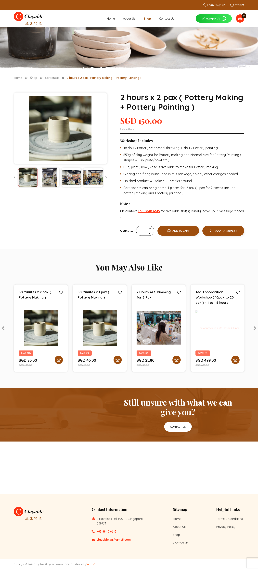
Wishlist (237, 5)
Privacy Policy (225, 527)
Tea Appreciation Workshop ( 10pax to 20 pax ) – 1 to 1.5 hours (214, 297)
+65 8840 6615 (106, 531)
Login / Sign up (214, 5)
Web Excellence (73, 564)
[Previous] (14, 177)
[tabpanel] (40, 328)
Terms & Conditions (229, 519)
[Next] (106, 177)
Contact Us (166, 18)
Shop (147, 18)
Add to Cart (178, 231)
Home (111, 18)
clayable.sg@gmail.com (114, 539)
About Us (129, 18)
